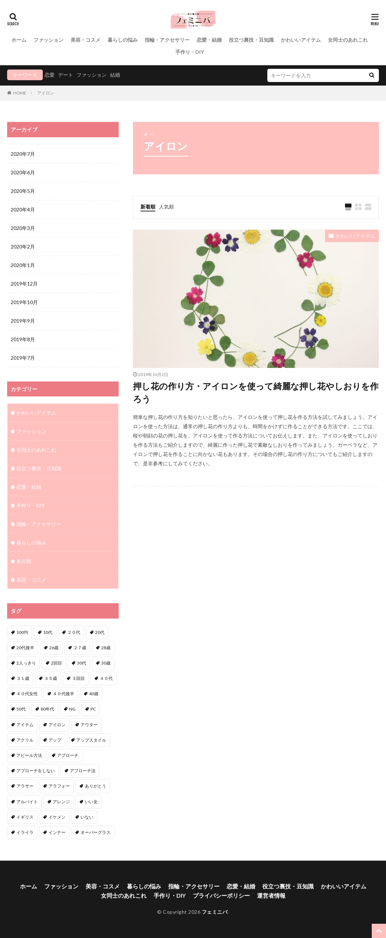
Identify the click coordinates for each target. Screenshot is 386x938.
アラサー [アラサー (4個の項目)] (25, 786)
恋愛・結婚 (209, 40)
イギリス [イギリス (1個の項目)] (25, 817)
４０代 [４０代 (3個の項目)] (106, 678)
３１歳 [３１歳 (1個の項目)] (22, 678)
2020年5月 (23, 191)
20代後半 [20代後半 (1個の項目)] (25, 647)
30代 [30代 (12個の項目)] (81, 663)
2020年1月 (23, 265)
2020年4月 (23, 209)
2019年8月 (23, 339)
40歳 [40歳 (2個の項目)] (93, 693)
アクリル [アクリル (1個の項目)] (25, 740)
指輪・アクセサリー (167, 40)
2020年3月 (23, 228)
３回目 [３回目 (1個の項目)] (78, 678)
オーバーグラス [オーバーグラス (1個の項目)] (95, 832)
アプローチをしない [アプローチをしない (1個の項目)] (35, 770)
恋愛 (50, 75)
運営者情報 (271, 895)
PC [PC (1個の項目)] (93, 709)
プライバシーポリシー (221, 895)
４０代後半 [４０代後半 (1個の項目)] (63, 693)
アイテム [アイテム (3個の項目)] (25, 724)
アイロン (45, 93)
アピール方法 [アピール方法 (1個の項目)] (29, 755)
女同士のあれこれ (348, 40)
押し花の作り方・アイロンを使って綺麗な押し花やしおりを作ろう (256, 392)
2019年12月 (24, 284)
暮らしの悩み (123, 40)
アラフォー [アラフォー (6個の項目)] (59, 786)
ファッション (48, 40)
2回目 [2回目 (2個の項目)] (56, 663)
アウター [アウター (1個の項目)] (89, 724)
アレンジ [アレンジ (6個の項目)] (61, 801)
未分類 (23, 561)
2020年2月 (23, 247)
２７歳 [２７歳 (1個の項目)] (79, 647)
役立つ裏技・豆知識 (251, 40)
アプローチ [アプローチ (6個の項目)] (67, 755)
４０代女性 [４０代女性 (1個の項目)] (27, 693)
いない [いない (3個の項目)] (87, 817)
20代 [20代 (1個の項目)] (99, 632)
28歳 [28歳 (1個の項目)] (105, 647)
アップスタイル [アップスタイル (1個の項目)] (91, 740)
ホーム (18, 40)
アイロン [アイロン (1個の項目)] (57, 724)
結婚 (115, 75)
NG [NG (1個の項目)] (72, 709)
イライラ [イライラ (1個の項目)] (25, 832)
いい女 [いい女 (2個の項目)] (91, 801)
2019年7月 (23, 358)
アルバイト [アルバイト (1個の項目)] (27, 801)
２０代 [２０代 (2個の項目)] (73, 632)
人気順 (166, 207)
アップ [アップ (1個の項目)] (54, 740)
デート (65, 75)
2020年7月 (23, 154)
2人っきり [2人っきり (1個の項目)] (26, 663)
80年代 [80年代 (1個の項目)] (47, 709)
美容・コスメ (86, 40)
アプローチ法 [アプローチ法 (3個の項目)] (83, 770)
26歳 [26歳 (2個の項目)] (53, 647)
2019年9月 (23, 321)
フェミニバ (215, 912)
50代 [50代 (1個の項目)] (21, 709)
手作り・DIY (189, 52)
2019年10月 (24, 302)
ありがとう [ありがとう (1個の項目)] (95, 786)
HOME (19, 93)
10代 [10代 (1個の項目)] (47, 632)
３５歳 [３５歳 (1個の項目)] (50, 678)
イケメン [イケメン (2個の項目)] (57, 817)
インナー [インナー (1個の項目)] (57, 832)
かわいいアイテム (301, 40)
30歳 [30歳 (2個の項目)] (105, 663)
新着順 (147, 207)
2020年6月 (23, 172)
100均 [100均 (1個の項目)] (22, 632)
